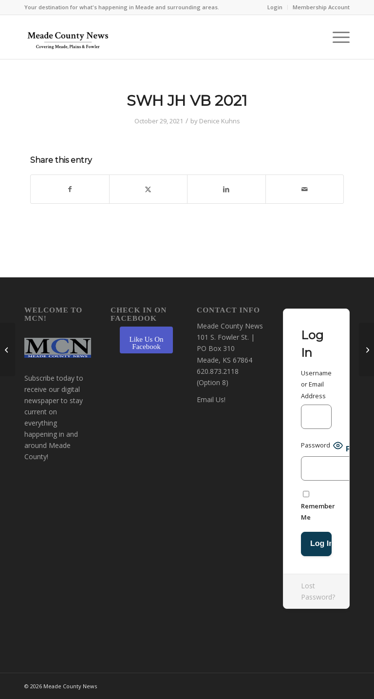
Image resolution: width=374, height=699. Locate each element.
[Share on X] (148, 189)
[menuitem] (275, 7)
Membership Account (321, 7)
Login (274, 7)
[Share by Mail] (305, 189)
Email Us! (211, 399)
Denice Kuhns (219, 120)
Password (315, 445)
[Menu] (336, 37)
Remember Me (318, 506)
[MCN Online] (68, 39)
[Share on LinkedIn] (226, 189)
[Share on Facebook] (70, 189)
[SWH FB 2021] (366, 349)
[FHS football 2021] (7, 349)
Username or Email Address (316, 384)
